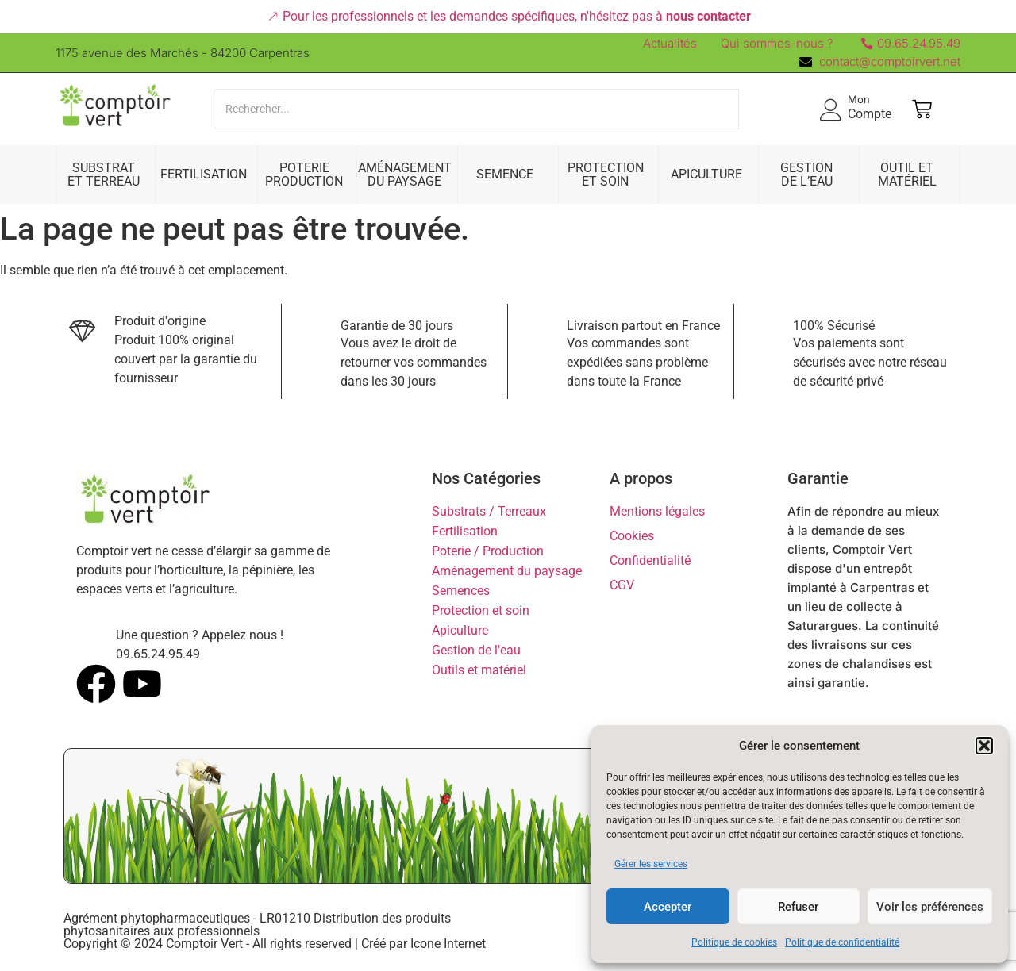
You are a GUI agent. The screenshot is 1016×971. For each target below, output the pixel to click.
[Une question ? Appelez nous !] (90, 640)
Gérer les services (650, 863)
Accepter (667, 907)
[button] (984, 746)
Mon (859, 99)
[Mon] (831, 109)
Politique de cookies (734, 942)
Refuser (798, 907)
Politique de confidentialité (842, 942)
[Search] (476, 109)
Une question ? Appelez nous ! (199, 635)
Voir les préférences (929, 907)
